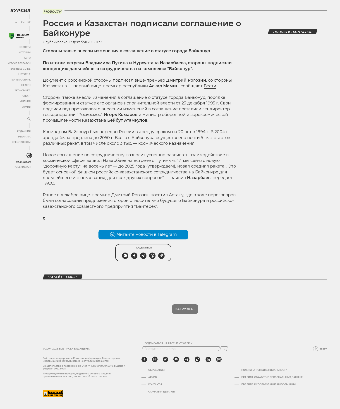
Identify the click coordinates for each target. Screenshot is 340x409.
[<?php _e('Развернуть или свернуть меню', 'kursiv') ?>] (29, 155)
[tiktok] (197, 359)
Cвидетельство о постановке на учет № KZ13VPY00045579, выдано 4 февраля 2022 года (84, 367)
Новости (25, 47)
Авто (27, 58)
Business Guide (20, 68)
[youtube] (176, 359)
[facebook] (144, 359)
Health (26, 85)
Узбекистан (22, 166)
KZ (29, 22)
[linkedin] (208, 359)
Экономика (22, 90)
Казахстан (23, 162)
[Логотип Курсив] (20, 10)
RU (16, 22)
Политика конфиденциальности (264, 370)
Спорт (26, 96)
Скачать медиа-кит (161, 391)
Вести (210, 85)
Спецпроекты (21, 142)
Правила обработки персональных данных (272, 377)
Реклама (24, 136)
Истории (25, 52)
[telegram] (186, 359)
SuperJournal (21, 79)
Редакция (24, 131)
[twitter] (165, 359)
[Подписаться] (223, 348)
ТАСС (48, 183)
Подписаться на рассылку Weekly (168, 343)
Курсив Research (19, 63)
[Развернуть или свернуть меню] (29, 119)
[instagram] (155, 359)
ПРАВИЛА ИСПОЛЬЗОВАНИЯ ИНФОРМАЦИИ (268, 384)
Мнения (25, 101)
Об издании (156, 370)
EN (22, 22)
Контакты (155, 384)
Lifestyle (24, 74)
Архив (26, 106)
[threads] (219, 359)
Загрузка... (185, 309)
